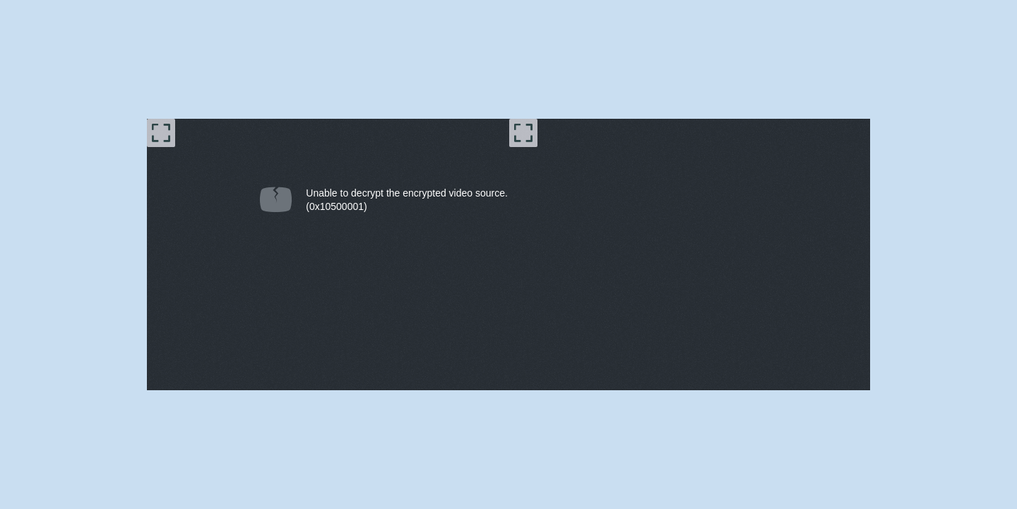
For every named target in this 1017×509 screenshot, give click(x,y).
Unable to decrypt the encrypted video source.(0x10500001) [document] (407, 199)
